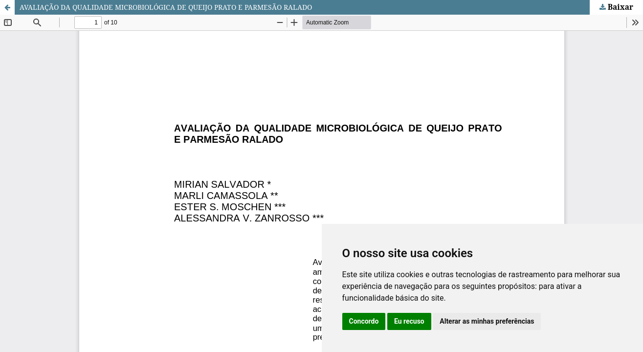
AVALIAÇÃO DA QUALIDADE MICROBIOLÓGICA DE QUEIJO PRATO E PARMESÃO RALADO (166, 7)
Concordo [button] (364, 321)
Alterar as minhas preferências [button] (487, 321)
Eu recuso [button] (409, 321)
